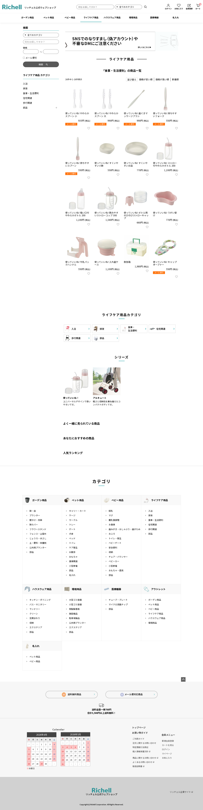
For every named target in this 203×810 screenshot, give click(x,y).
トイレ (72, 542)
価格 (25, 47)
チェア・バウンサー (118, 556)
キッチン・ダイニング (40, 599)
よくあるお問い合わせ (143, 762)
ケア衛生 (73, 547)
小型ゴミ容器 (75, 604)
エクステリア (35, 627)
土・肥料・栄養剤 (37, 542)
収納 (111, 552)
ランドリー (34, 608)
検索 (145, 7)
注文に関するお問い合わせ (144, 743)
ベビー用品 (70, 17)
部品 (25, 107)
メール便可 (30, 57)
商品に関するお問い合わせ (145, 757)
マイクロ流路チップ (118, 604)
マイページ (167, 753)
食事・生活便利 (31, 93)
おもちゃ (73, 556)
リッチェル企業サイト (181, 791)
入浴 (25, 83)
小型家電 (73, 565)
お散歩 (72, 552)
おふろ (112, 533)
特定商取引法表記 (140, 747)
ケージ (72, 515)
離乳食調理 (114, 519)
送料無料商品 (71, 694)
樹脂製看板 (74, 608)
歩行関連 (27, 102)
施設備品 (73, 613)
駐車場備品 (74, 618)
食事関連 (73, 561)
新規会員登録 (168, 740)
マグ (111, 515)
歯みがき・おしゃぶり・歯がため (124, 529)
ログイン (166, 749)
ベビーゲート (115, 542)
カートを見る (168, 745)
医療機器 (154, 17)
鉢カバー (33, 524)
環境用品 (133, 17)
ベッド (72, 538)
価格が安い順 (146, 79)
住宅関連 (27, 98)
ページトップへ (183, 679)
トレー (72, 524)
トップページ (139, 727)
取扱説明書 (138, 766)
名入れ (175, 17)
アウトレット (158, 589)
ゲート (72, 529)
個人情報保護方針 (141, 751)
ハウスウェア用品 (112, 17)
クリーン (33, 613)
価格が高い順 (162, 79)
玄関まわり (34, 618)
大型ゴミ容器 (75, 599)
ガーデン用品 (27, 17)
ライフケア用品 (91, 17)
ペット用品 (48, 17)
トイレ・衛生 (115, 538)
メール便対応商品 (131, 695)
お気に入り (167, 757)
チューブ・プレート (118, 599)
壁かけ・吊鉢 (35, 519)
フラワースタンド (37, 529)
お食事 (112, 524)
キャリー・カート (77, 510)
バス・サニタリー (37, 604)
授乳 (111, 510)
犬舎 (71, 533)
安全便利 (113, 547)
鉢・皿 (32, 510)
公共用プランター (37, 547)
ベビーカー (114, 561)
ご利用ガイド (138, 738)
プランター (34, 515)
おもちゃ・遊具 (116, 570)
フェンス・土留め (37, 533)
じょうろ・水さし (37, 538)
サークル (73, 519)
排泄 (25, 88)
